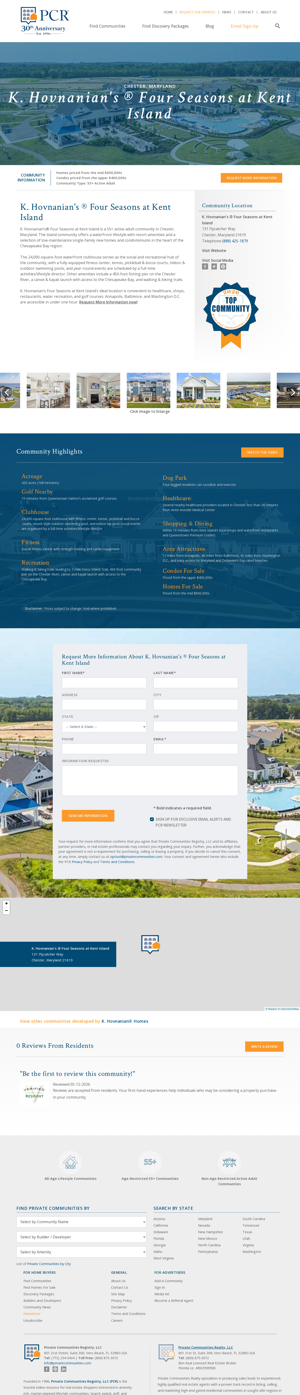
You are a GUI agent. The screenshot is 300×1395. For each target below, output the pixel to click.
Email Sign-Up (244, 26)
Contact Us (119, 1287)
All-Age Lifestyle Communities (71, 1166)
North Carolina (209, 1245)
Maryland (205, 1219)
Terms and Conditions (117, 862)
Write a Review (264, 1046)
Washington (252, 1251)
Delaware (161, 1232)
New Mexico (207, 1238)
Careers (117, 1320)
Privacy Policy (82, 862)
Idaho (158, 1251)
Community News (37, 1307)
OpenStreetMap (290, 1009)
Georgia (160, 1245)
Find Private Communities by (53, 1208)
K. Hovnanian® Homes (124, 1021)
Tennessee (251, 1225)
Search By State (173, 1208)
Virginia (248, 1245)
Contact (246, 12)
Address (70, 695)
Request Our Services (197, 12)
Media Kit (161, 1294)
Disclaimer (119, 1307)
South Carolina (254, 1219)
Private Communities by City (49, 1264)
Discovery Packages (38, 1294)
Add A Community (168, 1281)
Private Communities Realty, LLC (205, 1347)
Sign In (159, 1287)
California (161, 1225)
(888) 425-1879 (235, 241)
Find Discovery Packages (165, 26)
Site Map (118, 1294)
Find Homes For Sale (39, 1287)
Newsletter (32, 1313)
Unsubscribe (32, 1320)
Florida (159, 1238)
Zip (156, 716)
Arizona (159, 1219)
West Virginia (164, 1258)
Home (168, 12)
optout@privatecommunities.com (136, 856)
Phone (68, 739)
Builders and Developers (42, 1300)
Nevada (204, 1225)
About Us (269, 12)
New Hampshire (210, 1232)
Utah (246, 1238)
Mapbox (272, 1009)
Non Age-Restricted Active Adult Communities (229, 1168)
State (67, 716)
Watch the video (262, 452)
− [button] (6, 911)
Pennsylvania (208, 1251)
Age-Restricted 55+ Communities (150, 1166)
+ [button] (6, 904)
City (157, 695)
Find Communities (107, 26)
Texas (247, 1232)
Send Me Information (88, 815)
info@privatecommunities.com (67, 1363)
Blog (210, 26)
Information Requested (85, 761)
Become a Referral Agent (173, 1300)
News (226, 12)
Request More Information (252, 178)
